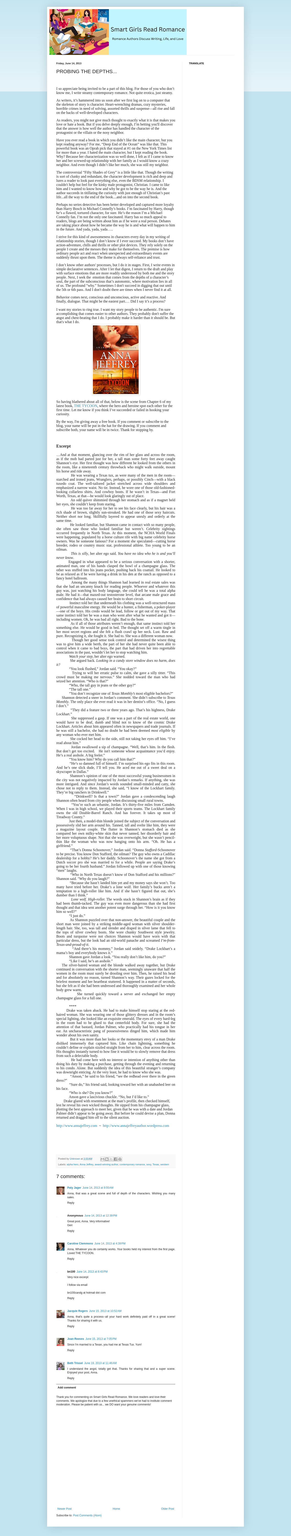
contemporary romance (132, 1164)
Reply (70, 1202)
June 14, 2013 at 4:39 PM (110, 1243)
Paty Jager (74, 1187)
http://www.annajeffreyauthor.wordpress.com (136, 1126)
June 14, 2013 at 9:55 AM (98, 1187)
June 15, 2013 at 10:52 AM (105, 1311)
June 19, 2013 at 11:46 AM (100, 1363)
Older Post (167, 1508)
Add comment (67, 1387)
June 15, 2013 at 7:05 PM (100, 1338)
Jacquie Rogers (77, 1311)
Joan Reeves (75, 1338)
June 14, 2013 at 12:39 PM (100, 1215)
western (164, 1164)
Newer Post (64, 1508)
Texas (156, 1164)
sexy (148, 1164)
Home (116, 1508)
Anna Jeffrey (86, 1164)
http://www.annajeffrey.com (76, 1126)
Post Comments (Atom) (87, 1515)
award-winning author (106, 1164)
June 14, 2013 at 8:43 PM (92, 1271)
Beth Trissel (75, 1363)
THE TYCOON (85, 406)
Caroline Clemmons (80, 1243)
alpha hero (72, 1164)
